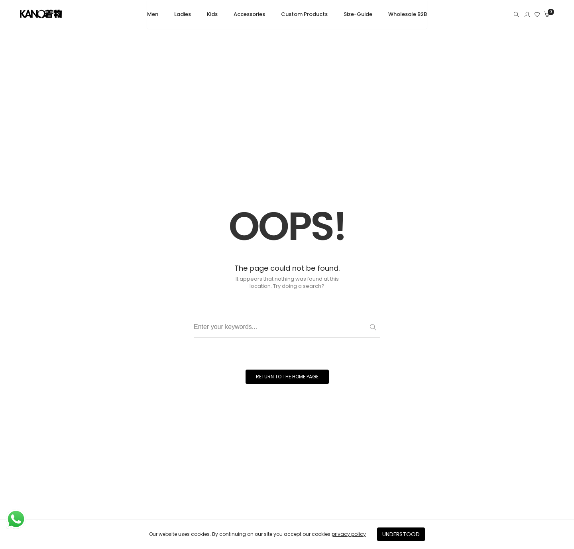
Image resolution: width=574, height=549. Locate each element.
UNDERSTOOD (401, 534)
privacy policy (349, 534)
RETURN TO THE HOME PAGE (287, 376)
